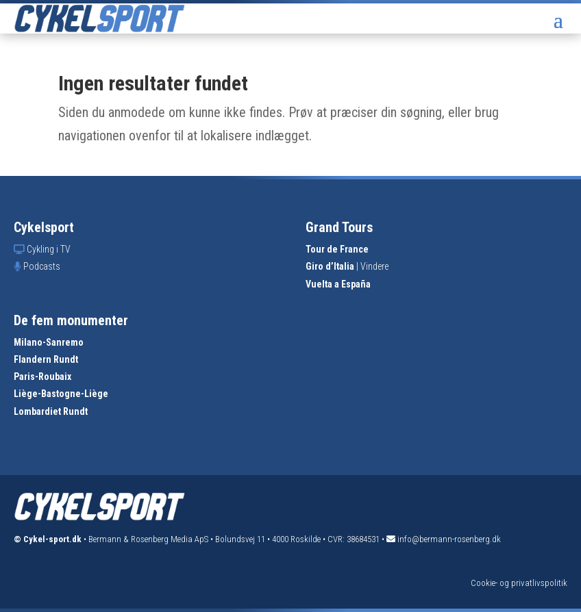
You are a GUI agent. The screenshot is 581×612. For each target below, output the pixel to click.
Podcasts (41, 266)
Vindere (374, 266)
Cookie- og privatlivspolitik (519, 583)
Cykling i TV (49, 249)
